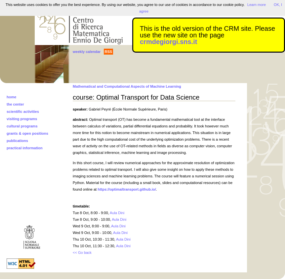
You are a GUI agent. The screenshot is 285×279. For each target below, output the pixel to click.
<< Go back (82, 253)
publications (17, 141)
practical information (25, 148)
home (11, 97)
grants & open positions (27, 133)
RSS (108, 52)
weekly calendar (87, 52)
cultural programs (22, 126)
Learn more (256, 5)
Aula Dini (117, 213)
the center (15, 104)
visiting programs (22, 119)
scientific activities (23, 112)
